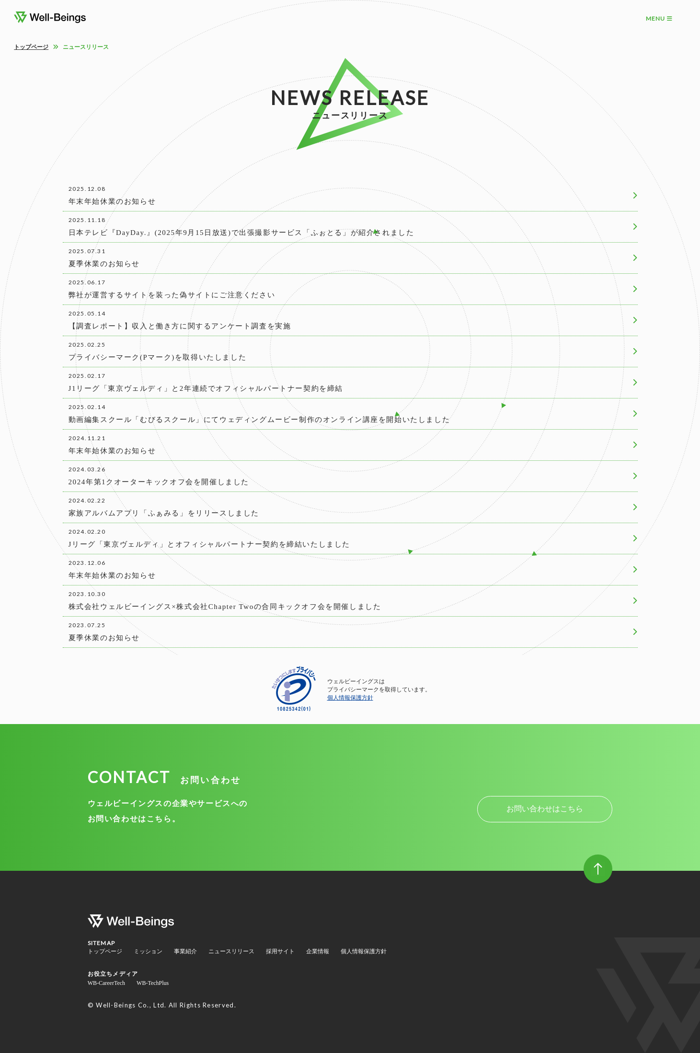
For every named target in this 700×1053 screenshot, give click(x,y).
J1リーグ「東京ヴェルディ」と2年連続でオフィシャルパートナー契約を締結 (206, 388)
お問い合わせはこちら (544, 809)
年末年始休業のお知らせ (112, 201)
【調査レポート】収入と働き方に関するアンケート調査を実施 (180, 326)
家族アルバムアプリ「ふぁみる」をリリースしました (164, 513)
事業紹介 (185, 951)
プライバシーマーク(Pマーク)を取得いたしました (158, 357)
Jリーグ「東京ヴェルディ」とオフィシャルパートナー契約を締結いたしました (209, 544)
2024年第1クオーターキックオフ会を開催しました (159, 482)
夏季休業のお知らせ (104, 264)
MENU (659, 18)
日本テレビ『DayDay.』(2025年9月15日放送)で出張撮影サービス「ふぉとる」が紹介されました (241, 232)
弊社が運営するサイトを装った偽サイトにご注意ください (172, 295)
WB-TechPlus (153, 983)
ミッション (148, 951)
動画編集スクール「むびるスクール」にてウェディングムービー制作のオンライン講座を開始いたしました (259, 419)
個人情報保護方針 (350, 697)
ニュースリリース (231, 951)
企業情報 (317, 951)
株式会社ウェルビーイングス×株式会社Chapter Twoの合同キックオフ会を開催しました (225, 606)
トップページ (31, 47)
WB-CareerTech (106, 983)
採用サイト (280, 951)
